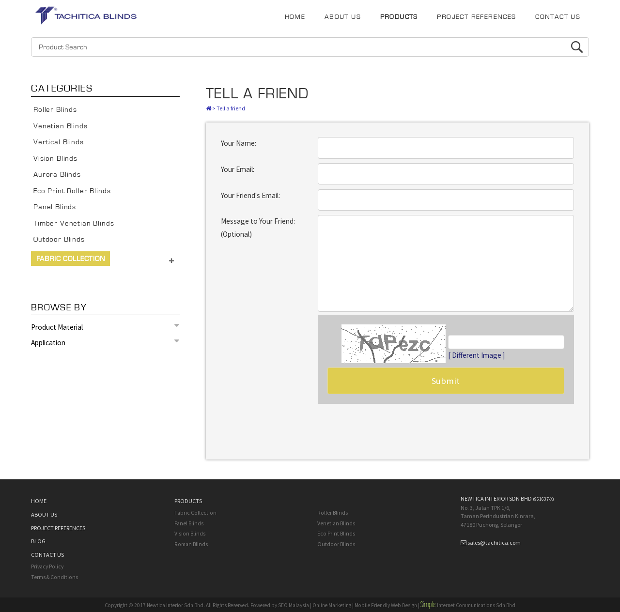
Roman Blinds (191, 544)
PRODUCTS (399, 17)
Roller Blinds (55, 109)
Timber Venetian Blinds (73, 223)
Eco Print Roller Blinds (71, 191)
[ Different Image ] (476, 355)
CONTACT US (557, 17)
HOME (295, 17)
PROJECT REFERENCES (476, 17)
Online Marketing (331, 605)
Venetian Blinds (60, 126)
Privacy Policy (47, 566)
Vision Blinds (55, 158)
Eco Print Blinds (336, 533)
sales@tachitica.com (494, 542)
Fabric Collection (70, 258)
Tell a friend (231, 108)
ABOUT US (343, 17)
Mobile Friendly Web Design (386, 605)
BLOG (38, 541)
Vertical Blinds (58, 142)
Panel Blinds (54, 207)
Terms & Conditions (54, 577)
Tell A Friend (257, 93)
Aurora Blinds (57, 174)
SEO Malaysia (293, 605)
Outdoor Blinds (59, 239)
